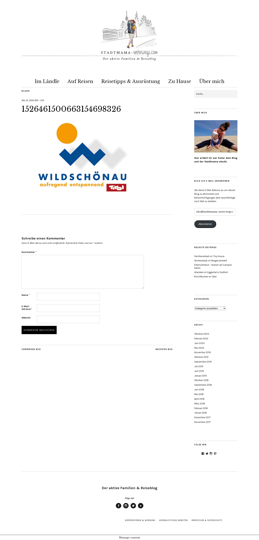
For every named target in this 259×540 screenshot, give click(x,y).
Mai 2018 (199, 394)
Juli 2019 (198, 366)
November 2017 (202, 422)
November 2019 (202, 352)
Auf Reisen (80, 81)
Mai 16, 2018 (28, 100)
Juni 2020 (199, 343)
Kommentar (29, 252)
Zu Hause (179, 81)
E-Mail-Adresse (27, 307)
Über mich (211, 81)
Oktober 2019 (201, 357)
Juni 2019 (199, 371)
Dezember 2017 (202, 417)
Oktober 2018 (201, 380)
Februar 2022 (201, 338)
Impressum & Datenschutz (206, 520)
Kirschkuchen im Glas (205, 276)
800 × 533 (39, 100)
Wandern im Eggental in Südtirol (211, 272)
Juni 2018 (199, 389)
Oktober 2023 (201, 334)
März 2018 (199, 403)
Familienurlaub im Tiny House (209, 256)
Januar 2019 (200, 375)
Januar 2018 (200, 412)
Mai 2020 (199, 348)
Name (25, 295)
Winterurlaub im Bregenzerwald (210, 260)
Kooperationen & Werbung (140, 520)
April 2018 (199, 399)
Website (26, 317)
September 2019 (203, 361)
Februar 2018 (201, 408)
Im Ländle (47, 81)
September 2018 (203, 385)
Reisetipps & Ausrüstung (130, 81)
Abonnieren (205, 224)
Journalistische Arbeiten (173, 520)
